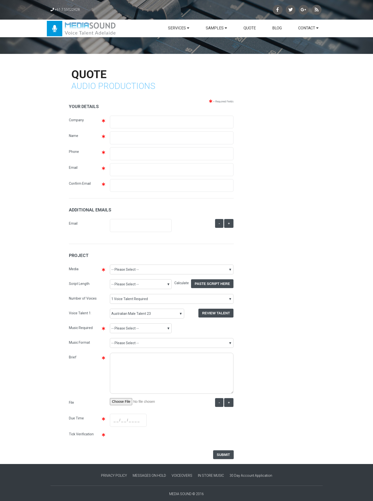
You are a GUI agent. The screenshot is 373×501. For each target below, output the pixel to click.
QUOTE (250, 28)
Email (73, 168)
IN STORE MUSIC (211, 475)
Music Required (81, 328)
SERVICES (178, 28)
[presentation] (146, 439)
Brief (73, 357)
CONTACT (308, 28)
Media (73, 269)
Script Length (79, 284)
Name (73, 136)
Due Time (76, 418)
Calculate (182, 283)
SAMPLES (216, 28)
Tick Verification (81, 434)
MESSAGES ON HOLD (149, 475)
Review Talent (216, 313)
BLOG (277, 28)
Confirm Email (80, 183)
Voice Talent (78, 313)
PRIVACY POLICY (114, 475)
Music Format (79, 342)
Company (76, 120)
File (71, 402)
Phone (74, 152)
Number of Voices (83, 298)
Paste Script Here (212, 284)
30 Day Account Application (251, 475)
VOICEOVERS (182, 475)
